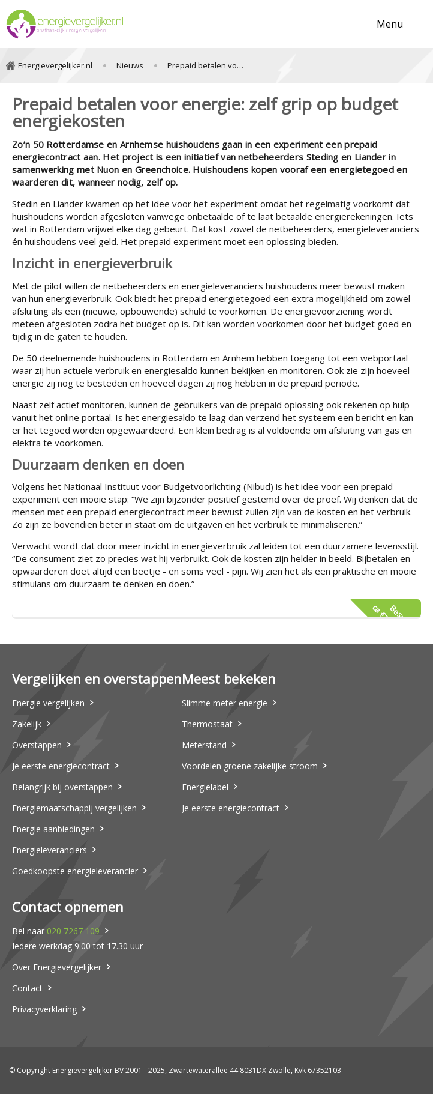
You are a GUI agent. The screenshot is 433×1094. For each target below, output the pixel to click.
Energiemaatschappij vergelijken (74, 808)
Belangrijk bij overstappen (62, 787)
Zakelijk (26, 724)
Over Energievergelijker (56, 967)
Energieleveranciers (49, 850)
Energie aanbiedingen (53, 829)
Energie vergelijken (48, 703)
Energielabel (205, 787)
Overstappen (37, 745)
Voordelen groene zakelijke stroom (250, 766)
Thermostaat (207, 724)
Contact (27, 988)
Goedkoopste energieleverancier (75, 871)
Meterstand (204, 745)
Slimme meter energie (224, 703)
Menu (390, 24)
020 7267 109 (73, 931)
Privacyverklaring (44, 1009)
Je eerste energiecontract (61, 766)
